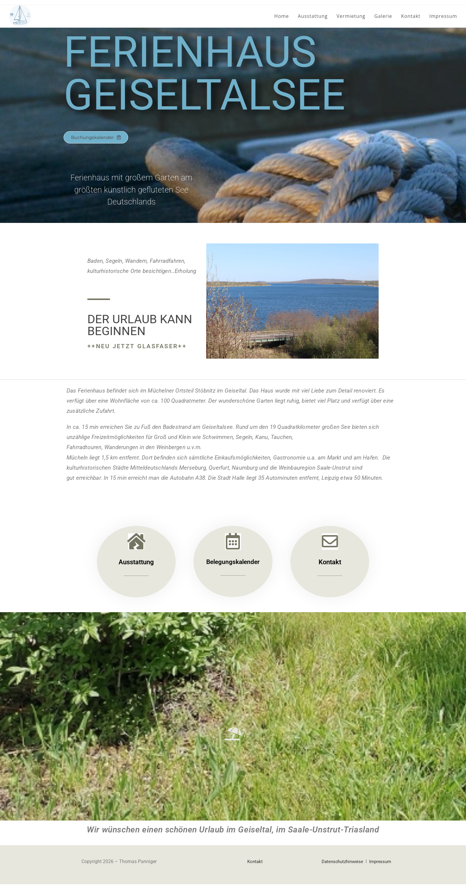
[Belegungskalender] (233, 542)
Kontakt (329, 563)
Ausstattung (136, 563)
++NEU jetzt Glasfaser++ (137, 346)
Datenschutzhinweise (339, 863)
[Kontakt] (330, 542)
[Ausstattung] (136, 542)
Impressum (379, 863)
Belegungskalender (233, 563)
